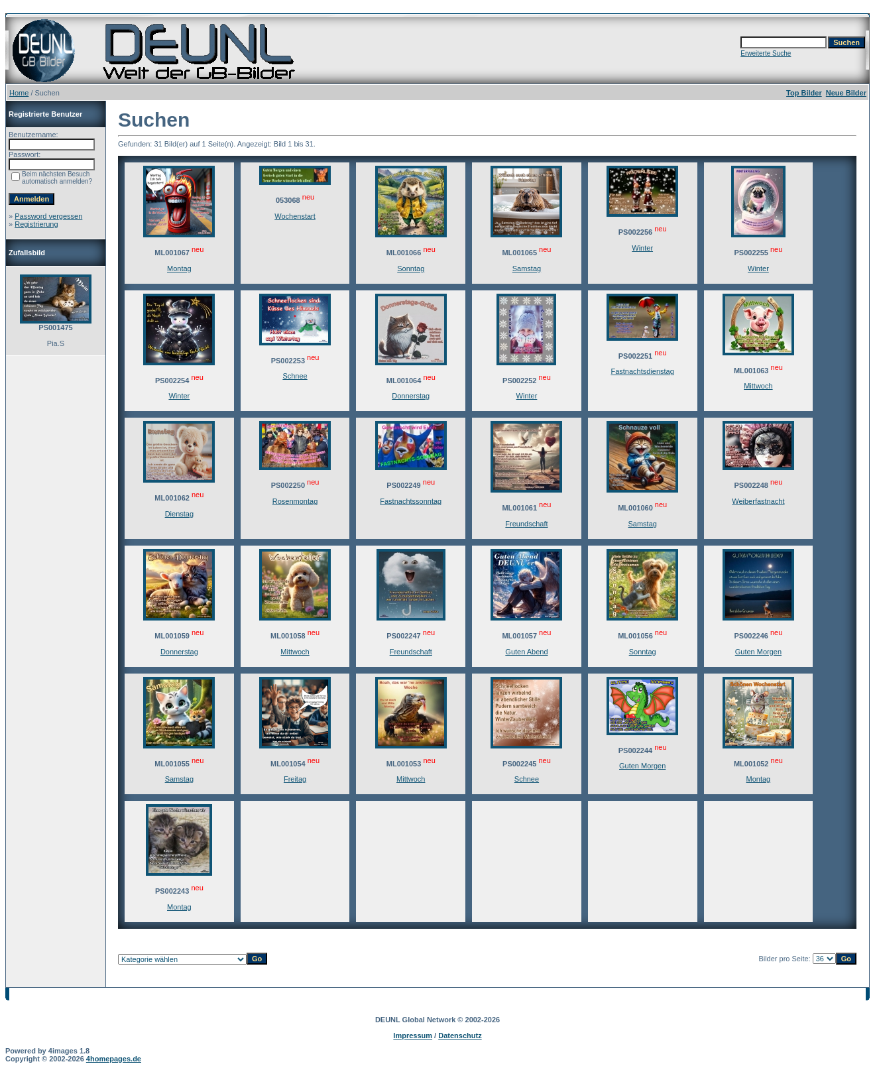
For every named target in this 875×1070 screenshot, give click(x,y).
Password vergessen (48, 216)
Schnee (294, 376)
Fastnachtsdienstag (642, 371)
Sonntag (410, 268)
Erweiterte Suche (765, 53)
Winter (642, 248)
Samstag (526, 268)
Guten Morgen (758, 652)
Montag (179, 268)
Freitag (295, 779)
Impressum (412, 1036)
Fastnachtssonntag (410, 501)
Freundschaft (526, 524)
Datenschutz (459, 1036)
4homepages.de (113, 1059)
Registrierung (36, 224)
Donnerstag (411, 396)
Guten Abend (526, 652)
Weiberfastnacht (758, 501)
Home (19, 93)
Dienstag (179, 514)
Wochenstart (295, 216)
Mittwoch (758, 386)
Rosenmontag (295, 501)
